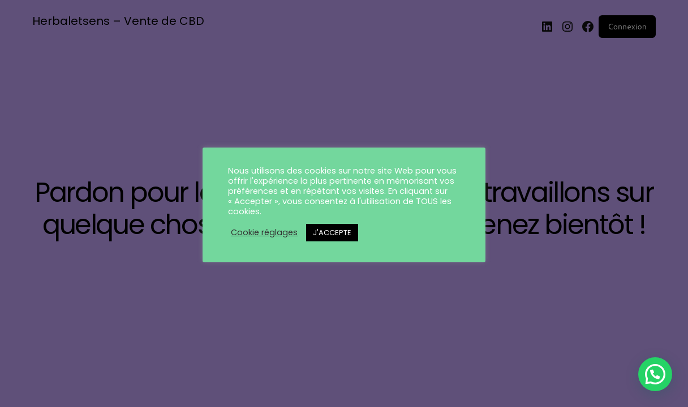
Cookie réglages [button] (264, 232)
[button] (655, 374)
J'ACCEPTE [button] (332, 232)
